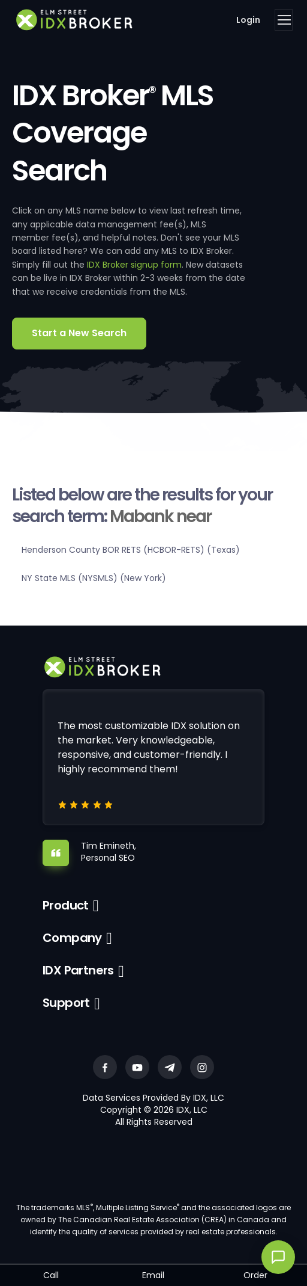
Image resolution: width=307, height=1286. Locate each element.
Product (66, 905)
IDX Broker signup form (134, 265)
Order (255, 1275)
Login (248, 20)
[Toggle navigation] (284, 20)
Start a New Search (79, 333)
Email (153, 1275)
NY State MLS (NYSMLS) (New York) (94, 578)
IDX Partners (78, 970)
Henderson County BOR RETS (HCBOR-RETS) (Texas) (131, 550)
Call (51, 1275)
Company (72, 937)
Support (66, 1002)
